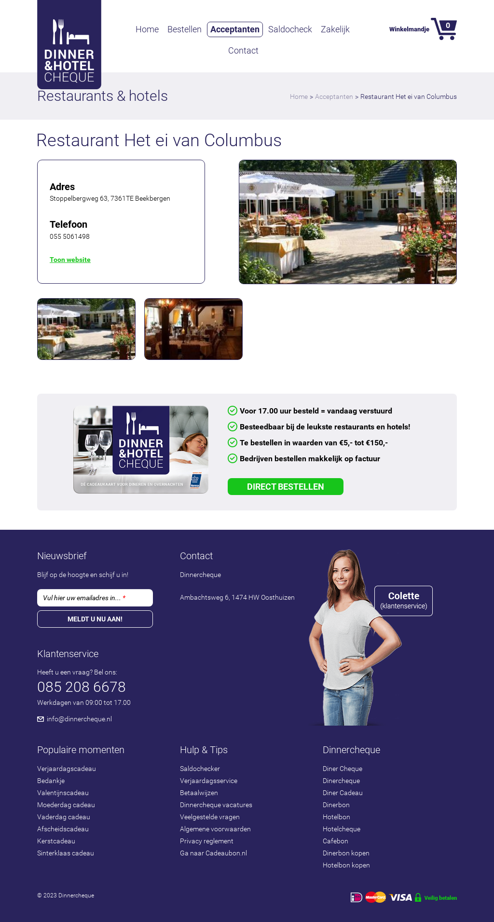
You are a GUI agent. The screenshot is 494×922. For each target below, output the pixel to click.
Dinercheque (341, 780)
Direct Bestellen (285, 487)
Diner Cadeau (343, 793)
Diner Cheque (342, 768)
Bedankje (51, 780)
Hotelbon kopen (346, 865)
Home (147, 29)
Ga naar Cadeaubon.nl (213, 853)
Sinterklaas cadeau (65, 853)
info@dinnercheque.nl (79, 719)
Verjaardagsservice (208, 780)
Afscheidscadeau (63, 829)
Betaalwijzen (199, 793)
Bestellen (184, 29)
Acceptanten (235, 29)
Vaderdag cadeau (63, 817)
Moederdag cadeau (66, 805)
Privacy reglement (206, 841)
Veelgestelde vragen (210, 817)
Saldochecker (200, 768)
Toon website (70, 259)
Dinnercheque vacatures (216, 805)
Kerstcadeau (56, 841)
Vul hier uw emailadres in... (84, 598)
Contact (243, 50)
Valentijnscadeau (63, 793)
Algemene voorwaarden (215, 829)
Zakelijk (335, 29)
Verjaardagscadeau (66, 768)
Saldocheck (290, 29)
